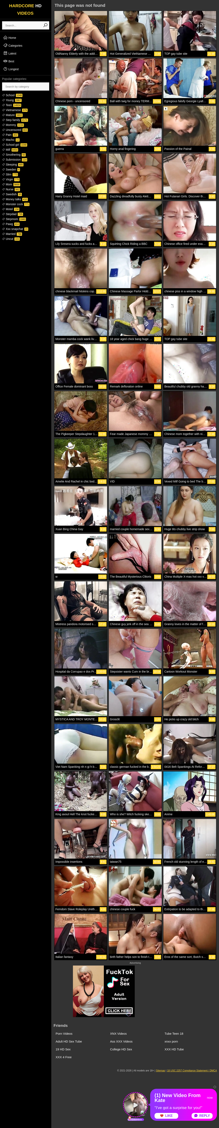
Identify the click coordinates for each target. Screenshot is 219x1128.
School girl (14, 144)
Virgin (11, 179)
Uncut (11, 239)
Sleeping (12, 164)
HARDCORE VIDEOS (25, 9)
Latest (9, 53)
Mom (11, 184)
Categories (12, 45)
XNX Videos (118, 1033)
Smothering (14, 154)
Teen (11, 105)
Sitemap (160, 1070)
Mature (12, 115)
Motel (10, 209)
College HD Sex (121, 1049)
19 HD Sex (63, 1049)
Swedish (12, 194)
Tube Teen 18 (174, 1033)
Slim (10, 174)
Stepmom (14, 219)
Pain (10, 134)
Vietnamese (15, 110)
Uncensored (15, 130)
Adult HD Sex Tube (69, 1041)
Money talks (15, 199)
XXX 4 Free (64, 1057)
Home (9, 37)
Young (12, 100)
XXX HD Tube (174, 1049)
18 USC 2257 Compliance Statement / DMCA (192, 1070)
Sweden (11, 169)
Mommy (13, 125)
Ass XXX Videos (121, 1041)
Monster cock (15, 204)
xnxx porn (171, 1041)
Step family (15, 120)
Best (8, 61)
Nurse (11, 189)
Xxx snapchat (15, 229)
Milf (10, 149)
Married (12, 234)
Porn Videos (64, 1033)
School (12, 95)
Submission (14, 159)
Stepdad (12, 214)
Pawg (11, 224)
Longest (11, 69)
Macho (11, 139)
